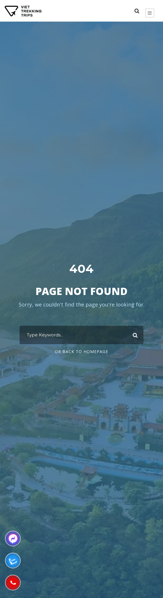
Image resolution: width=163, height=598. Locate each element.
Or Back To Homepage (81, 351)
